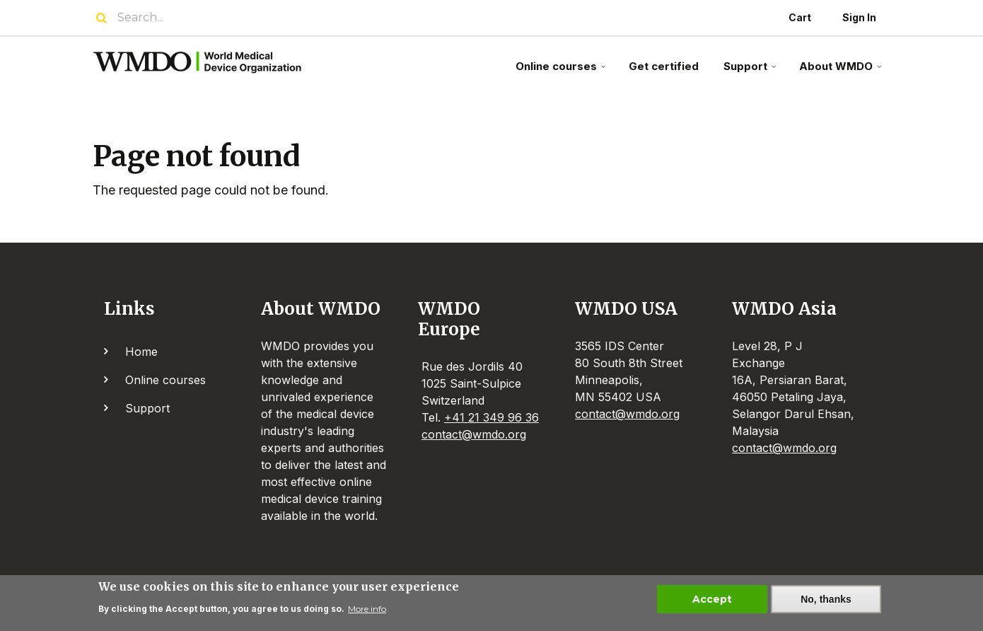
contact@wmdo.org (473, 434)
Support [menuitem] (751, 71)
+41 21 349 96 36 (491, 417)
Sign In (859, 17)
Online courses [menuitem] (562, 71)
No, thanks (826, 603)
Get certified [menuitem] (664, 66)
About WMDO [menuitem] (842, 71)
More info (367, 613)
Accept (712, 603)
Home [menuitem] (141, 352)
